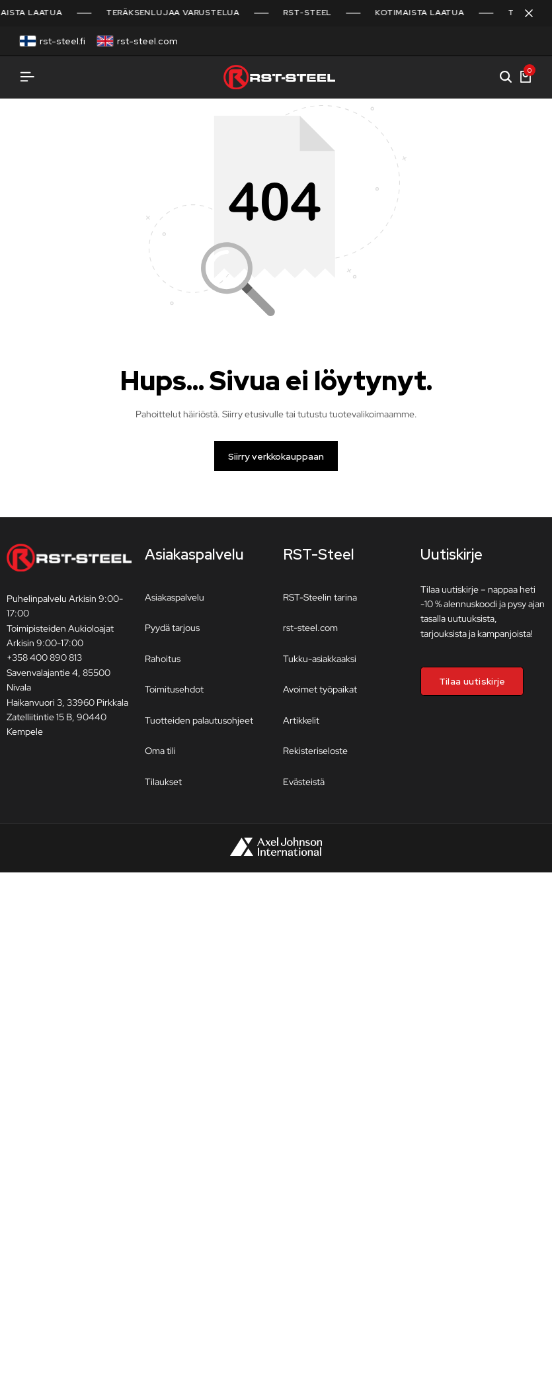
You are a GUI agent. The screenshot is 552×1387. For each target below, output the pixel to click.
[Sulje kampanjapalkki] (528, 13)
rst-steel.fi (62, 41)
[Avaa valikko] (27, 77)
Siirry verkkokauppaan (276, 461)
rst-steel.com (147, 41)
